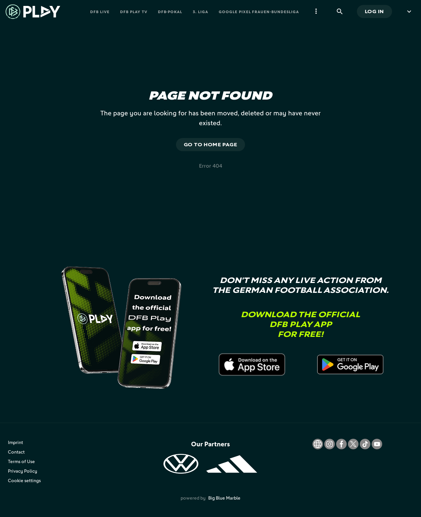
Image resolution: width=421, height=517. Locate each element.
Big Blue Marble (224, 498)
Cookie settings (24, 480)
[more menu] (316, 11)
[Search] (339, 11)
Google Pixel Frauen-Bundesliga (259, 11)
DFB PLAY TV (133, 11)
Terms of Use (21, 461)
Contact (16, 452)
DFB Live (100, 11)
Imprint (15, 442)
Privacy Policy (22, 471)
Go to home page (210, 144)
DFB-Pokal (170, 11)
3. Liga (200, 11)
